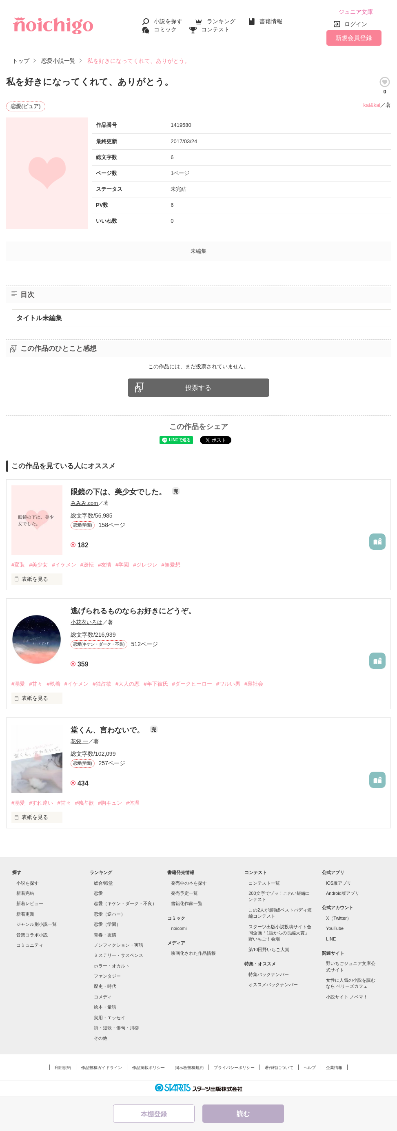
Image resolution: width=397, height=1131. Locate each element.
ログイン (355, 24)
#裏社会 (253, 684)
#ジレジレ (145, 565)
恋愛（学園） (107, 924)
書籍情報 (270, 21)
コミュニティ (29, 945)
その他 (100, 1038)
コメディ (103, 996)
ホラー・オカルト (112, 965)
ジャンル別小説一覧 (36, 924)
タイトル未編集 (39, 317)
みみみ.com (84, 503)
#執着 (53, 684)
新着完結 (25, 893)
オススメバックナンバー (273, 984)
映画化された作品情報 (193, 953)
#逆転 (87, 565)
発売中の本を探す (189, 883)
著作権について (279, 1067)
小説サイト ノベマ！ (347, 996)
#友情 (104, 565)
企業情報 (334, 1067)
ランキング (221, 21)
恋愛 (98, 893)
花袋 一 (79, 741)
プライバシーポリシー (234, 1067)
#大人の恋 (127, 684)
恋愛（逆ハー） (109, 914)
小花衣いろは (86, 622)
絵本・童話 (105, 1007)
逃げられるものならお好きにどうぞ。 (133, 611)
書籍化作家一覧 (186, 903)
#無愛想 (171, 565)
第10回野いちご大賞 (268, 949)
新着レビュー (29, 903)
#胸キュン (110, 803)
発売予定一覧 (184, 893)
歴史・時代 (105, 986)
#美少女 (38, 565)
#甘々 (35, 684)
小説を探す (168, 21)
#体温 (133, 803)
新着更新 (25, 914)
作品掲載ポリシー (148, 1067)
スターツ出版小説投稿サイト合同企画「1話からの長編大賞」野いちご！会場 (279, 933)
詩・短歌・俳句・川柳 (116, 1027)
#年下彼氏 (156, 684)
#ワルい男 (228, 684)
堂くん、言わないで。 (108, 730)
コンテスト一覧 (264, 883)
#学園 (122, 565)
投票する (198, 387)
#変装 (18, 565)
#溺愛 (18, 684)
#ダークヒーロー (192, 684)
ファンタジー (107, 976)
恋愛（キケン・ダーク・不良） (125, 903)
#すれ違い (41, 803)
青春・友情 (105, 934)
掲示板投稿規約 (189, 1067)
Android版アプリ (342, 893)
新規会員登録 (353, 37)
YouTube (335, 928)
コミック (165, 29)
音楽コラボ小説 (32, 934)
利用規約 (63, 1067)
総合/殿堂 (103, 883)
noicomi (178, 928)
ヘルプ (310, 1067)
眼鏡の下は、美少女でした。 (119, 492)
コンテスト (215, 29)
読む (243, 1113)
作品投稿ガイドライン (101, 1067)
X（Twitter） (338, 918)
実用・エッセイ (109, 1017)
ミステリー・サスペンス (118, 955)
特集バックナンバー (268, 974)
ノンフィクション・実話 (118, 945)
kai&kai (371, 105)
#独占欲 (102, 684)
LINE (331, 938)
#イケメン (64, 565)
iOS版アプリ (338, 883)
